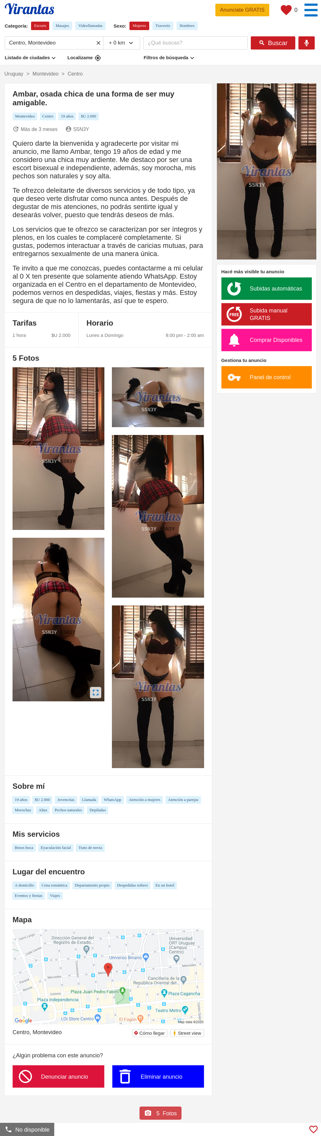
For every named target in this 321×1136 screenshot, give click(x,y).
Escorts (40, 25)
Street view (187, 1033)
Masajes (62, 25)
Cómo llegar (149, 1033)
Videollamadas (90, 25)
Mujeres (139, 25)
